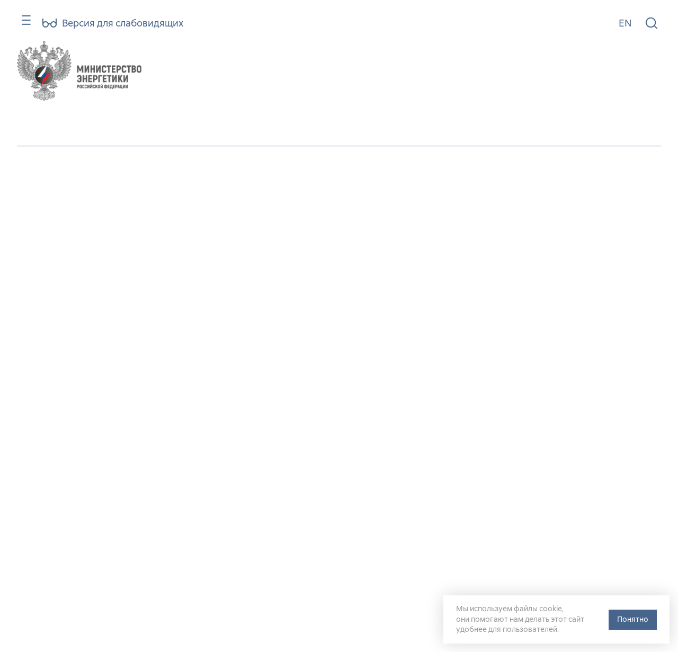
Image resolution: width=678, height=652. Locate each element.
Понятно (632, 619)
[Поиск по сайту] (651, 23)
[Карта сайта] (21, 25)
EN (625, 23)
